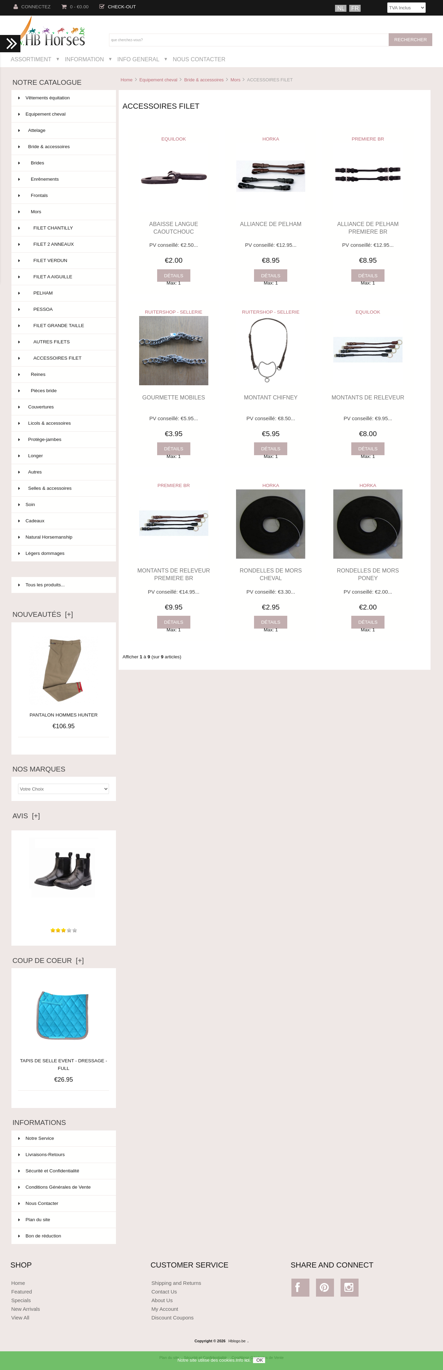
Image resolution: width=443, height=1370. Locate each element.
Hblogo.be (237, 1341)
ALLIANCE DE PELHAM (271, 224)
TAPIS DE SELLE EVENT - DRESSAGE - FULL (63, 1061)
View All (20, 1318)
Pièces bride (63, 391)
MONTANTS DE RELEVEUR (368, 397)
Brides (63, 163)
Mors (235, 79)
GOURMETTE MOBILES (173, 397)
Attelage (63, 130)
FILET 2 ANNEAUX (63, 244)
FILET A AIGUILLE (63, 277)
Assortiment (31, 59)
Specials (21, 1300)
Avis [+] (26, 816)
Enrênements (63, 179)
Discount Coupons (172, 1318)
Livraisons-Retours (41, 1154)
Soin (63, 504)
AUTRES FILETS (63, 342)
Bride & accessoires (204, 79)
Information (84, 59)
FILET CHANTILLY (63, 228)
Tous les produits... (41, 584)
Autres (63, 472)
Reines (63, 374)
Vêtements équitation (63, 98)
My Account (164, 1309)
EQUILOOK (173, 139)
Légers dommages (63, 553)
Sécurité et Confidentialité (48, 1170)
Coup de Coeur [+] (48, 960)
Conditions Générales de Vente (54, 1187)
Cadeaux (63, 521)
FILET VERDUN (63, 260)
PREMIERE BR (368, 139)
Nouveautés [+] (42, 614)
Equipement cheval (158, 79)
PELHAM (63, 293)
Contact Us (164, 1292)
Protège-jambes (63, 439)
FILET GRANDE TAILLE (63, 326)
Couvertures (63, 407)
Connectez (32, 6)
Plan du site (34, 1219)
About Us (162, 1300)
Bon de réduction (39, 1235)
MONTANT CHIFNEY (271, 397)
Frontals (63, 195)
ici (246, 1362)
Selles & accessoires (63, 488)
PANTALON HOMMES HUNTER (63, 715)
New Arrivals (25, 1309)
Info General (138, 59)
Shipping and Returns (176, 1283)
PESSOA (63, 309)
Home (126, 79)
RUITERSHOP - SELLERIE (173, 312)
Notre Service (36, 1138)
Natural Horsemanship (63, 537)
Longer (63, 456)
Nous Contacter (199, 59)
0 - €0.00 (75, 6)
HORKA (270, 139)
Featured (21, 1292)
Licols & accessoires (63, 423)
